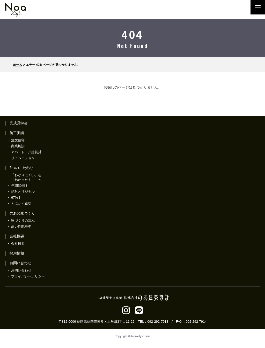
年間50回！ (19, 186)
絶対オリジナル (23, 192)
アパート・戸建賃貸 (26, 152)
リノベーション (23, 158)
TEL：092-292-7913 (153, 321)
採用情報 (17, 253)
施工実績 (17, 133)
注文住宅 (18, 140)
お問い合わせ (20, 263)
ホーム (17, 65)
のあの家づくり (22, 213)
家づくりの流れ (23, 220)
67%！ (16, 197)
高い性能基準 (21, 226)
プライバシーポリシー (28, 276)
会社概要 (17, 236)
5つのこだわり (21, 168)
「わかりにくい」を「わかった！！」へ (26, 177)
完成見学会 (19, 123)
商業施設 (18, 146)
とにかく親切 (21, 203)
